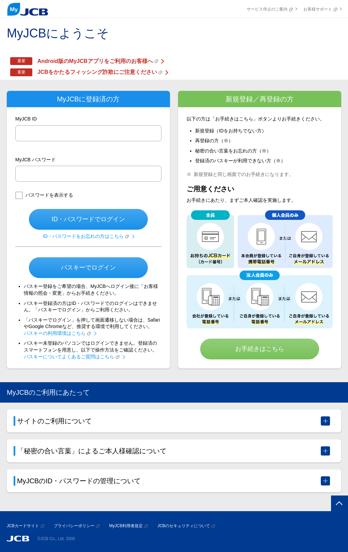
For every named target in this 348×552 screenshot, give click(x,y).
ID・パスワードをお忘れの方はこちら (86, 236)
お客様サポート (320, 9)
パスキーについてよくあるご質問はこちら (71, 356)
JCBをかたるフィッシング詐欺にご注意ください (99, 72)
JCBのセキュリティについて (186, 525)
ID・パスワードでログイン (88, 219)
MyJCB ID (26, 118)
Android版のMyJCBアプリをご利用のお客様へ (97, 61)
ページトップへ (338, 504)
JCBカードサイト (25, 525)
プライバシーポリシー (77, 525)
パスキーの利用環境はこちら (57, 333)
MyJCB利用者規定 (128, 525)
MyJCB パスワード (35, 159)
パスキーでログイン (88, 267)
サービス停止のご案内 (270, 9)
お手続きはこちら (259, 348)
